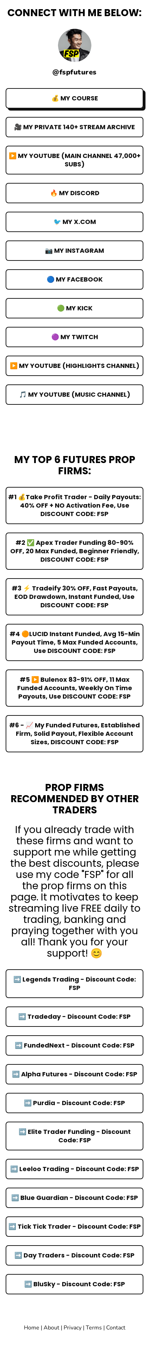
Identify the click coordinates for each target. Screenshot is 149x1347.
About (52, 1328)
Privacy (73, 1328)
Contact (115, 1328)
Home (31, 1328)
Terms (94, 1328)
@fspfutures (74, 72)
